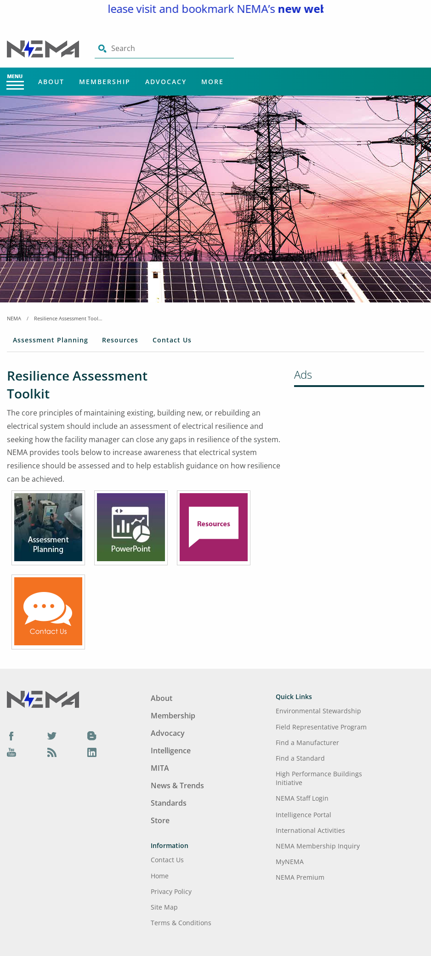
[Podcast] (52, 752)
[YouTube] (11, 752)
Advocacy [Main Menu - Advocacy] (166, 81)
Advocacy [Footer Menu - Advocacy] (168, 733)
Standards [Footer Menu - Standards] (169, 803)
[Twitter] (52, 736)
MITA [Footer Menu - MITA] (160, 768)
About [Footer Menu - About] (161, 698)
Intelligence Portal (303, 814)
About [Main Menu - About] (51, 81)
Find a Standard (300, 758)
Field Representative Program (321, 727)
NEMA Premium (300, 877)
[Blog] (91, 736)
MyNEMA (290, 861)
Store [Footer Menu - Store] (160, 820)
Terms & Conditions (181, 922)
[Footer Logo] (43, 699)
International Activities (310, 830)
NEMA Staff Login (302, 798)
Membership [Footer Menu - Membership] (173, 716)
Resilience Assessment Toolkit (68, 318)
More (212, 81)
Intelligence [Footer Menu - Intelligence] (171, 750)
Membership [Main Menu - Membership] (104, 81)
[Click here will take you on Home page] (44, 48)
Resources (120, 340)
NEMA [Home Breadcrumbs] (14, 318)
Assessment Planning (50, 340)
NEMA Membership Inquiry (318, 846)
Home (160, 875)
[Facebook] (11, 736)
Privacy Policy (171, 891)
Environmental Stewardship (318, 710)
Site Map (164, 907)
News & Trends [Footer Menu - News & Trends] (177, 785)
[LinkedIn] (91, 752)
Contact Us (172, 340)
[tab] (50, 341)
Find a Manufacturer (307, 742)
